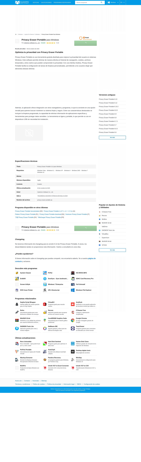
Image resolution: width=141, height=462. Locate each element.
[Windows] (20, 34)
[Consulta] (90, 2)
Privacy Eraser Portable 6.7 (107, 125)
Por (31, 43)
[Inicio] (16, 34)
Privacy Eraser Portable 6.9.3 (108, 110)
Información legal (68, 384)
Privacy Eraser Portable (40, 40)
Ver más (112, 137)
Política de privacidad (54, 384)
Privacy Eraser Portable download (50, 214)
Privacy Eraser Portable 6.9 (107, 114)
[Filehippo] (22, 2)
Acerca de (18, 381)
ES (122, 2)
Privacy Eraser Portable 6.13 (108, 99)
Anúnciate (35, 381)
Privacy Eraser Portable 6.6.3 (108, 128)
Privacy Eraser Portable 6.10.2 (108, 106)
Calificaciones (46, 2)
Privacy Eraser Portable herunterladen (27, 211)
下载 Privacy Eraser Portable (24, 217)
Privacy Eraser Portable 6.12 (108, 103)
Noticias (36, 2)
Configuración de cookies (92, 384)
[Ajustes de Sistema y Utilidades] (32, 34)
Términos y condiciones (22, 384)
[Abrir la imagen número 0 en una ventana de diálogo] (29, 133)
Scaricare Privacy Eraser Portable (76, 214)
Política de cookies (39, 384)
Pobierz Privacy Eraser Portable (25, 214)
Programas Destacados (62, 2)
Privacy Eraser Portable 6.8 (107, 117)
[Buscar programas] (101, 2)
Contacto (27, 381)
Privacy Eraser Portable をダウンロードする (58, 211)
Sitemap (44, 381)
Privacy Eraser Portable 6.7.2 (108, 121)
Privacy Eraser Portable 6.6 (107, 132)
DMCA (79, 384)
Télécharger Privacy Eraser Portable (49, 217)
